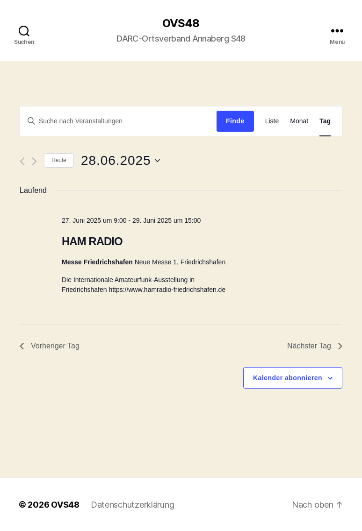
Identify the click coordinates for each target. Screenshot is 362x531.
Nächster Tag (314, 346)
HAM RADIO (92, 241)
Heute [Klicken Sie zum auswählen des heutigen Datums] (58, 160)
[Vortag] (22, 161)
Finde (235, 121)
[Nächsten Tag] (34, 161)
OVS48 (180, 23)
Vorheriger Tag (50, 346)
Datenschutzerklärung (132, 505)
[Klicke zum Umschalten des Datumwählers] (120, 160)
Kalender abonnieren (287, 378)
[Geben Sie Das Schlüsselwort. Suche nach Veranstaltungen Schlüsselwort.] (118, 121)
